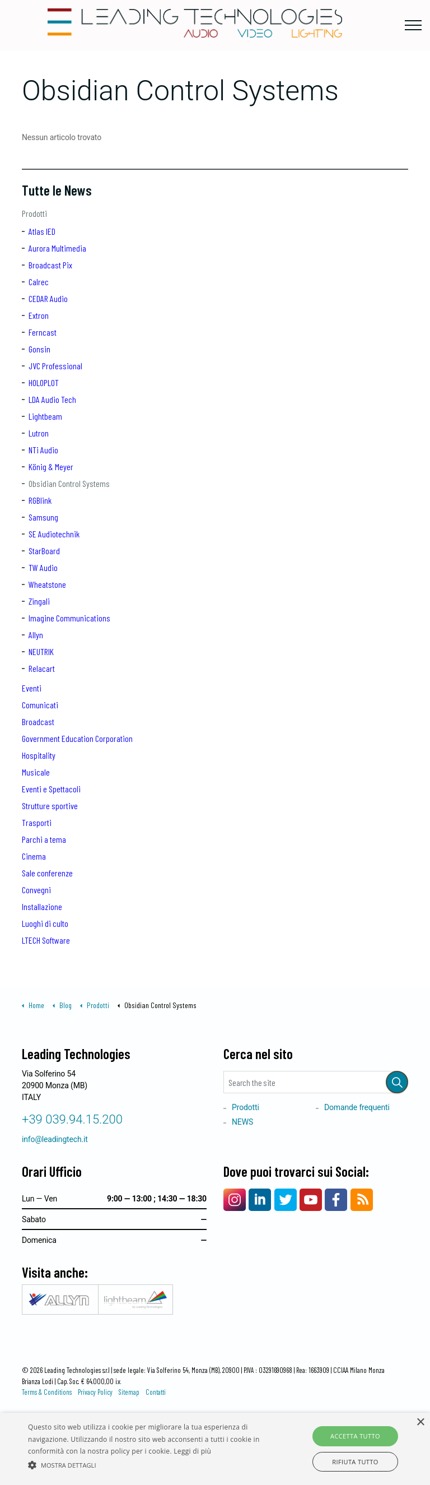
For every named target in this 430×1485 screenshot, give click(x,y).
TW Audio (43, 567)
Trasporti (37, 822)
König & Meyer (51, 466)
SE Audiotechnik (54, 533)
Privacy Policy (95, 1391)
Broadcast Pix (50, 264)
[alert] (215, 1449)
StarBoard (44, 550)
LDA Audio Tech (52, 399)
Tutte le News (57, 190)
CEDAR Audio (48, 298)
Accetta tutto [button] (355, 1436)
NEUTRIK (41, 651)
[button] (397, 1082)
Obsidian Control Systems (69, 483)
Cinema (34, 856)
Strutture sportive (50, 805)
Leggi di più (192, 1451)
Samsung (43, 517)
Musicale (36, 772)
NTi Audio (43, 449)
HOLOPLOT (44, 382)
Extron (39, 315)
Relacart (42, 668)
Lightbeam (45, 416)
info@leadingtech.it (55, 1139)
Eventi (31, 688)
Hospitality (38, 755)
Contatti (156, 1391)
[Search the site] (315, 1082)
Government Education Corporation (77, 738)
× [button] (420, 1422)
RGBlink (40, 500)
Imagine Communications (69, 617)
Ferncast (43, 332)
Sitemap (129, 1391)
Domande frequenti (357, 1107)
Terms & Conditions (47, 1391)
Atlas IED (42, 231)
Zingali (39, 601)
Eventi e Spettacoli (51, 788)
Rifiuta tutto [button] (355, 1462)
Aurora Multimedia (57, 248)
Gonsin (39, 349)
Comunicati (40, 704)
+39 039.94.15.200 (72, 1119)
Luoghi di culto (45, 923)
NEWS (242, 1121)
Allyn (36, 634)
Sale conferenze (47, 872)
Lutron (39, 433)
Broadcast (38, 721)
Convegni (36, 889)
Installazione (42, 906)
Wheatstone (47, 584)
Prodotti (34, 213)
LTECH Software (46, 940)
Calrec (39, 281)
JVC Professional (55, 365)
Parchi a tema (44, 839)
